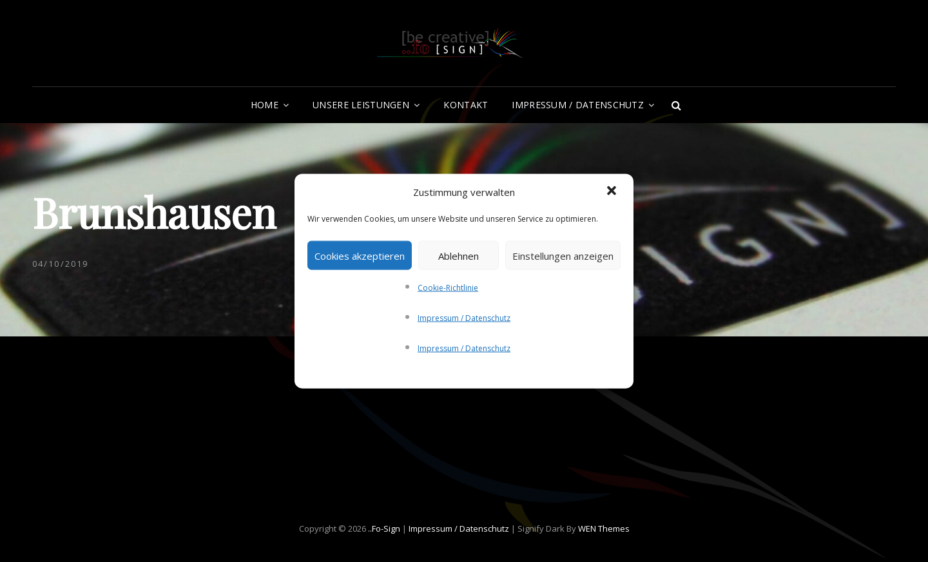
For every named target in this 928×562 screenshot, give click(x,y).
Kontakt (465, 105)
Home (264, 105)
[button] (613, 192)
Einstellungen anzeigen (563, 255)
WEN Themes (604, 528)
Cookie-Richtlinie (448, 287)
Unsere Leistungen (361, 105)
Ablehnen (458, 255)
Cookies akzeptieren (359, 255)
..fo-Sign (384, 528)
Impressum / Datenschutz (464, 318)
